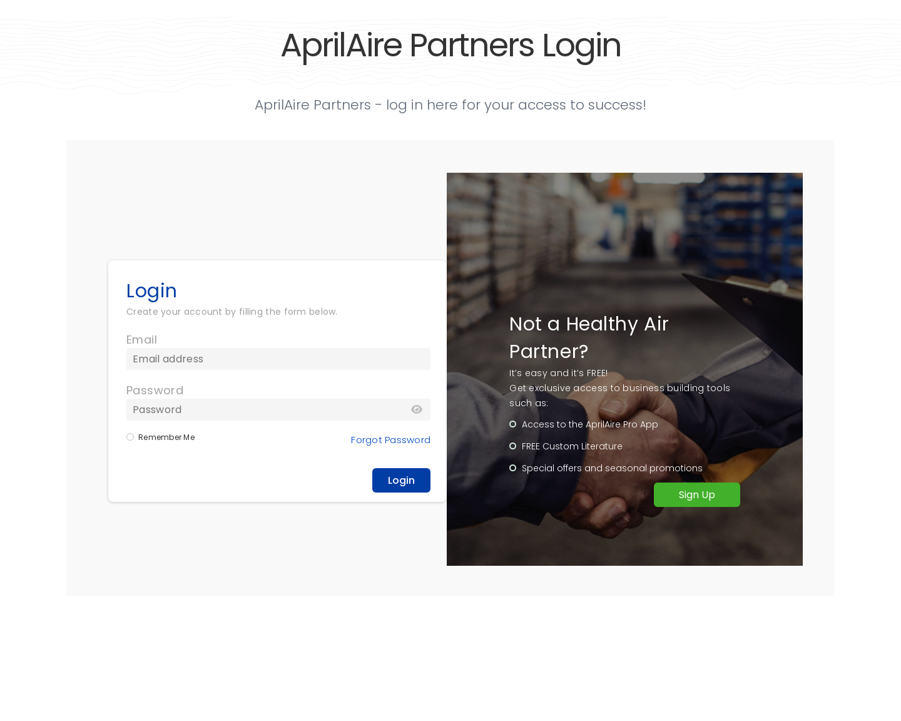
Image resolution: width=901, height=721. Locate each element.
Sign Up (697, 495)
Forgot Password (390, 439)
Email (141, 339)
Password (154, 390)
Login (401, 480)
